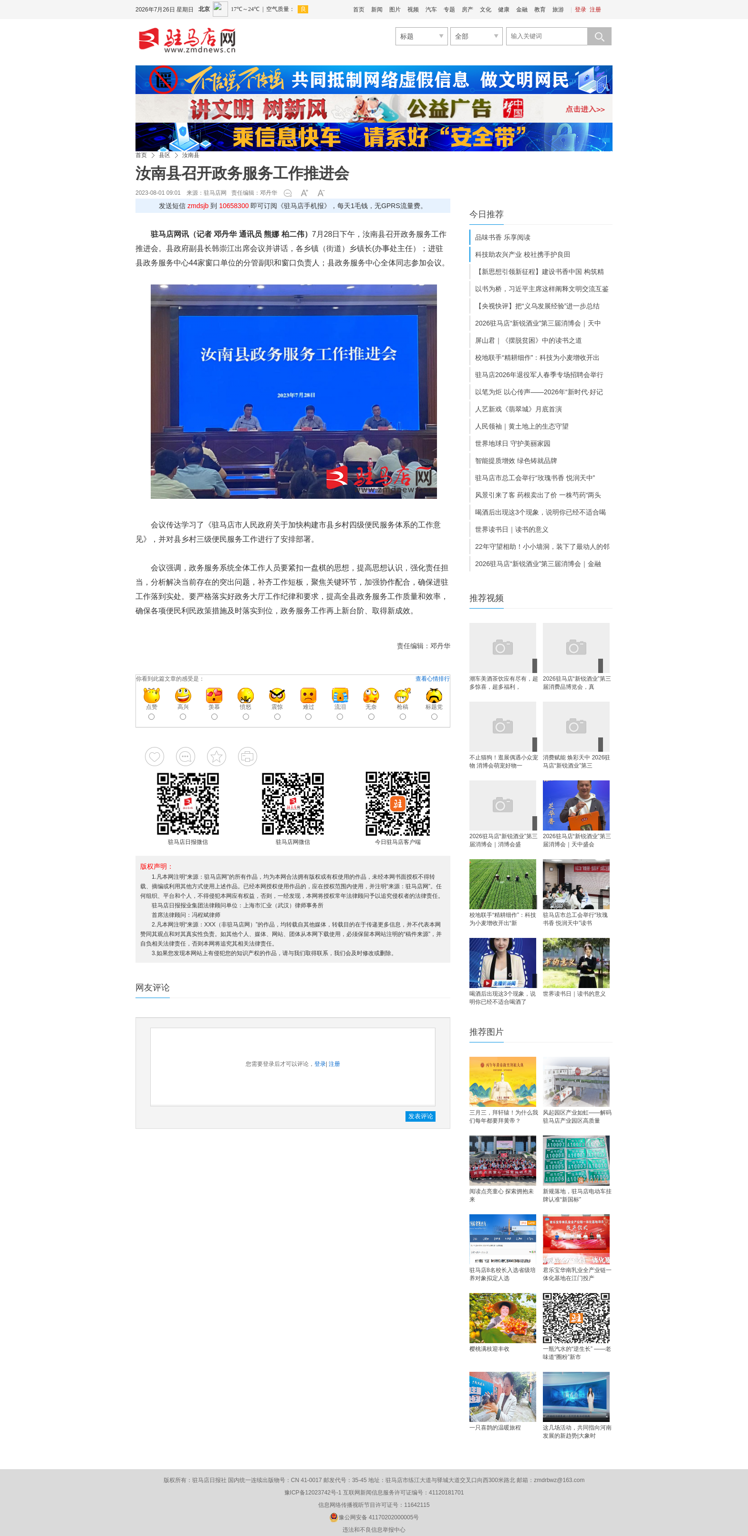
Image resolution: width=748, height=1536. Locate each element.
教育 (540, 9)
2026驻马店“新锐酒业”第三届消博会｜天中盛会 (577, 840)
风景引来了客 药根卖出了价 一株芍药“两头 (538, 495)
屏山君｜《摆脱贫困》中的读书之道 (528, 340)
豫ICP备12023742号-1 (313, 1492)
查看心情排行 (433, 678)
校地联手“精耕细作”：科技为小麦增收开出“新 (502, 919)
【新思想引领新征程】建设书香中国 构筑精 (539, 271)
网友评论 (152, 987)
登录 (580, 9)
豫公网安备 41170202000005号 (374, 1517)
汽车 (431, 9)
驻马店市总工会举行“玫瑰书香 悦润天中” (535, 478)
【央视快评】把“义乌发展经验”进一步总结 (537, 306)
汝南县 (190, 155)
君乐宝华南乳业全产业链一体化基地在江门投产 (577, 1274)
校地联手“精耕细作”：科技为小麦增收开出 (537, 357)
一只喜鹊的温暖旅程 (495, 1427)
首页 (358, 9)
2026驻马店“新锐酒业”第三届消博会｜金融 (538, 564)
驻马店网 (215, 192)
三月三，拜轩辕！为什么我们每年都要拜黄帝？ (503, 1116)
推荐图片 (486, 1032)
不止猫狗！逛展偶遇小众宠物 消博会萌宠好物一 (503, 761)
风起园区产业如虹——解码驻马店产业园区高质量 (577, 1116)
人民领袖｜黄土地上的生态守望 (522, 426)
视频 (413, 9)
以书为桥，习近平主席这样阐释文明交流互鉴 (542, 289)
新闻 (377, 9)
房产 (467, 9)
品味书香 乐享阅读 (502, 237)
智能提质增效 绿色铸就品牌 (516, 460)
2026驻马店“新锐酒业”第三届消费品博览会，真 (577, 682)
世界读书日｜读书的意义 (512, 529)
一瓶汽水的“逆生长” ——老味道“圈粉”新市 (577, 1353)
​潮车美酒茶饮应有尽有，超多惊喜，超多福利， (503, 682)
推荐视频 (486, 598)
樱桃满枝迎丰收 (489, 1349)
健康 (503, 9)
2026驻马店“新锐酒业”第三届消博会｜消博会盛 (503, 840)
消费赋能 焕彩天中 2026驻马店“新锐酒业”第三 (576, 761)
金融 (522, 9)
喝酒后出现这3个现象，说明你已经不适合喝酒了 (502, 997)
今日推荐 (486, 214)
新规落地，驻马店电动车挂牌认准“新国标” (577, 1195)
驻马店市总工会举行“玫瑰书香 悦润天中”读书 (575, 919)
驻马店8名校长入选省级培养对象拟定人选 (502, 1274)
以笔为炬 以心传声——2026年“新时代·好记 (539, 392)
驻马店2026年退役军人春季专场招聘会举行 (539, 375)
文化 (485, 9)
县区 (164, 155)
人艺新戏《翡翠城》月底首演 (518, 409)
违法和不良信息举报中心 (374, 1529)
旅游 (558, 9)
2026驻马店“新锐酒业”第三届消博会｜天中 (538, 323)
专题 (449, 9)
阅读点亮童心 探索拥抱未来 (501, 1195)
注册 (595, 9)
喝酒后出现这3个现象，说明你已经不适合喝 (540, 512)
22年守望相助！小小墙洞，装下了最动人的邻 (542, 546)
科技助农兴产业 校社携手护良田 (523, 254)
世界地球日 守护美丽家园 (513, 443)
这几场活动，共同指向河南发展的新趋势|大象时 (577, 1431)
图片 (395, 9)
